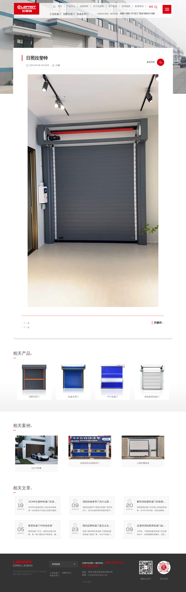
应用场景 (126, 6)
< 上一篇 (25, 323)
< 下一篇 (25, 327)
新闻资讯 (139, 6)
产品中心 (71, 6)
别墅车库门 (69, 14)
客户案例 (112, 6)
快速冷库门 (82, 14)
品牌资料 (84, 6)
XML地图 (86, 582)
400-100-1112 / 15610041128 (137, 13)
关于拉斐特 (98, 6)
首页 (60, 6)
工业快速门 (55, 14)
